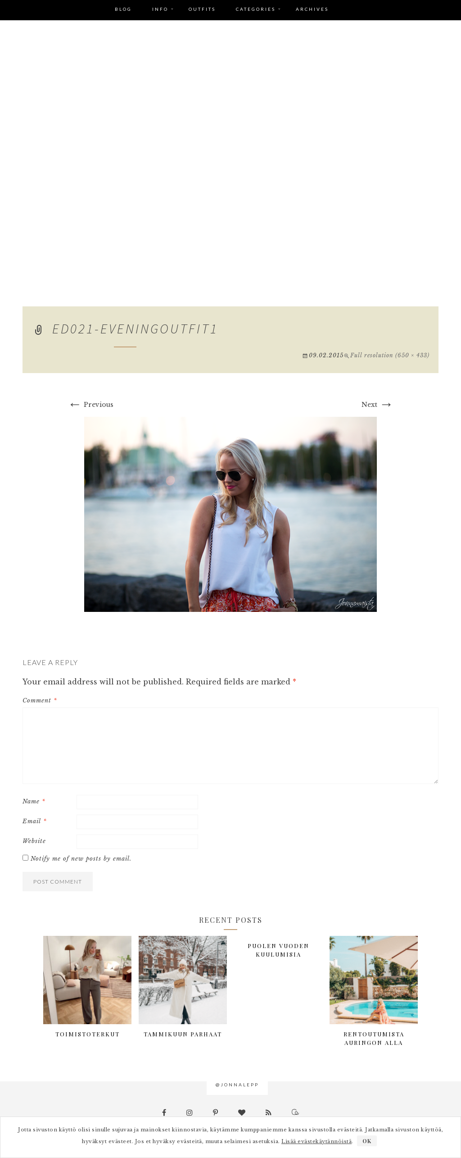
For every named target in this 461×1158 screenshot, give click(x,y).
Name (34, 801)
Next (377, 405)
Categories (256, 9)
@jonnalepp (237, 1084)
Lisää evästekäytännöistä (316, 1141)
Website (34, 841)
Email (35, 821)
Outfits (202, 9)
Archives (312, 9)
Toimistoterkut (87, 1034)
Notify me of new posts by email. (81, 858)
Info (160, 9)
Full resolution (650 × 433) (389, 355)
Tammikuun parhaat (183, 1034)
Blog (123, 9)
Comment (40, 700)
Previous (90, 405)
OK (366, 1140)
